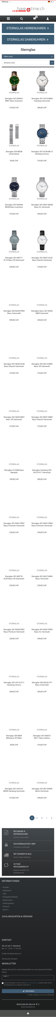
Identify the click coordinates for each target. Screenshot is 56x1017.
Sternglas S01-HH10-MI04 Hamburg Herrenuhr (42, 99)
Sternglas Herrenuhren (28, 28)
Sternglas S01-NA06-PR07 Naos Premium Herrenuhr (13, 630)
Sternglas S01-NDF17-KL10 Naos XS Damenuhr (14, 259)
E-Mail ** (6, 976)
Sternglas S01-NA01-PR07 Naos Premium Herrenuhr (13, 524)
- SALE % (5, 910)
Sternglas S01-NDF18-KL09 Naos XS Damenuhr (14, 577)
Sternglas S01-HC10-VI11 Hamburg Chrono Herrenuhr (14, 683)
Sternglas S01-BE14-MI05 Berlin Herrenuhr (42, 790)
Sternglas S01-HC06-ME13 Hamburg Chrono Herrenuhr (42, 152)
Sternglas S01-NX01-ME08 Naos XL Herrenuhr (42, 206)
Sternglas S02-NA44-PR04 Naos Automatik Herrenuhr (13, 312)
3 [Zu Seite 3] (41, 818)
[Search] (21, 19)
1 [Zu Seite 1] (32, 818)
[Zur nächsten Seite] (46, 817)
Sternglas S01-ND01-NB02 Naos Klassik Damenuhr (42, 418)
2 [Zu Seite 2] (37, 818)
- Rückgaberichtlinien (10, 897)
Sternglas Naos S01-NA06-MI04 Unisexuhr (42, 312)
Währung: (6, 2)
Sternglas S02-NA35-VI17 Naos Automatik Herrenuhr (42, 683)
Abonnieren (28, 991)
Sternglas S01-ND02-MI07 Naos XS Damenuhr (14, 418)
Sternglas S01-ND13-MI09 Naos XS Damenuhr (42, 365)
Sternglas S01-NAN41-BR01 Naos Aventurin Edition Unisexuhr (14, 99)
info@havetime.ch (14, 954)
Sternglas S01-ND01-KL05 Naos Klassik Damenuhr (42, 259)
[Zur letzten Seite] (51, 817)
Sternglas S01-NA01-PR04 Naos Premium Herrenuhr (42, 524)
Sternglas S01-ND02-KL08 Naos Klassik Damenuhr (14, 365)
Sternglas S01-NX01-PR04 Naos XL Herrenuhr (42, 630)
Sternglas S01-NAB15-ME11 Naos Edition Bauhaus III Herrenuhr (42, 737)
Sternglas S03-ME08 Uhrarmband (14, 152)
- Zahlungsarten (8, 903)
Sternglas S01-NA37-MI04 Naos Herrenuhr (42, 577)
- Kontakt (5, 887)
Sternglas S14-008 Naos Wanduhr (14, 471)
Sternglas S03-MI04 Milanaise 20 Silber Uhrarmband (14, 737)
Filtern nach (8, 56)
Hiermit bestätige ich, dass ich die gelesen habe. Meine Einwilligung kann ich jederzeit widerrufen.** (28, 984)
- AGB (4, 894)
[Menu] (8, 19)
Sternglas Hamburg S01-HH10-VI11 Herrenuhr (42, 471)
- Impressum (6, 890)
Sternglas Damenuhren (28, 39)
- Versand (5, 906)
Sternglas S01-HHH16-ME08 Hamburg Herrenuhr (14, 790)
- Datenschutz (7, 900)
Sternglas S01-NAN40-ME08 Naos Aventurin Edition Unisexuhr (14, 206)
